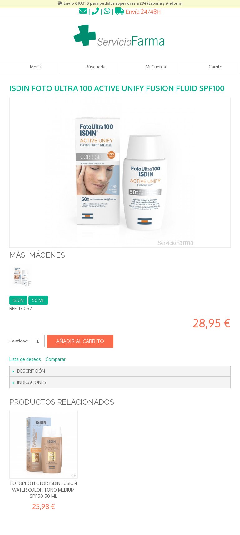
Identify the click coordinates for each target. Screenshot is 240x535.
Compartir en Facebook (79, 359)
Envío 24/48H (138, 11)
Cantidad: (18, 341)
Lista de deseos (25, 359)
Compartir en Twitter (91, 359)
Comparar (56, 359)
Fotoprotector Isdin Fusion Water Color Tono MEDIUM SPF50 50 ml (43, 490)
